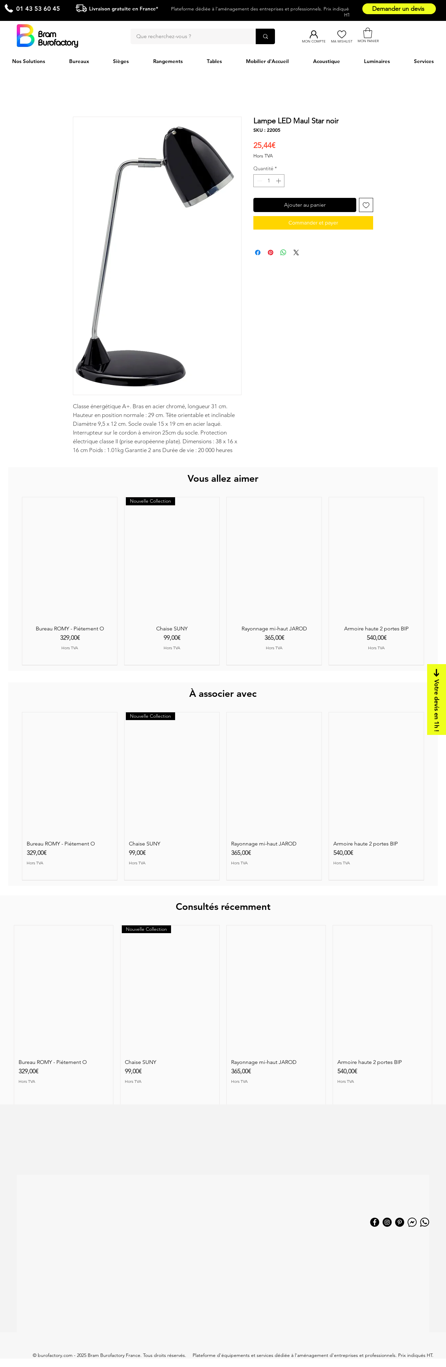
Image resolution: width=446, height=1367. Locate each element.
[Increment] (279, 181)
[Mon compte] (313, 34)
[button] (367, 33)
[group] (223, 581)
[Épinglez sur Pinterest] (271, 252)
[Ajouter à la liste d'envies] (366, 205)
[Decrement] (258, 181)
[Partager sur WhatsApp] (283, 252)
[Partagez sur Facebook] (258, 252)
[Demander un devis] (399, 8)
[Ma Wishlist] (341, 34)
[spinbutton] (269, 181)
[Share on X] (296, 252)
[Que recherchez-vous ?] (189, 36)
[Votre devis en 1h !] (436, 699)
